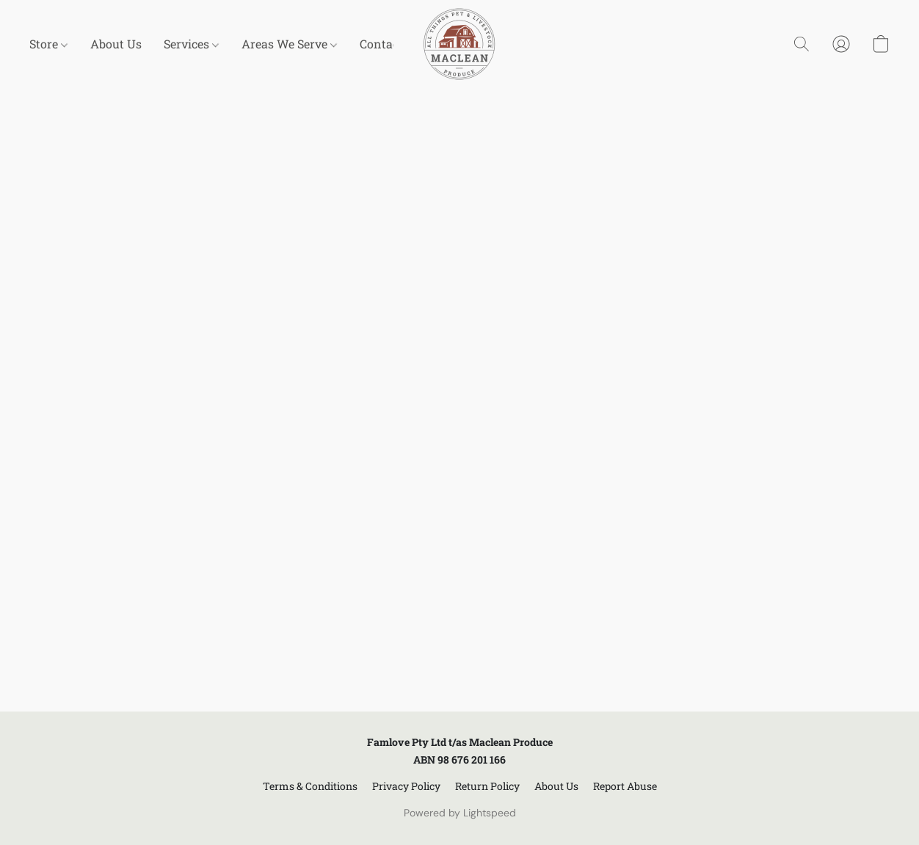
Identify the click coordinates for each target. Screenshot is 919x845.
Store (48, 43)
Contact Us (390, 43)
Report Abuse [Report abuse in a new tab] (625, 786)
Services (191, 43)
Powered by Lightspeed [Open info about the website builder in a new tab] (460, 812)
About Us (116, 43)
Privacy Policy (406, 786)
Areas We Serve (289, 43)
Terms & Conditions (310, 786)
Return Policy (487, 786)
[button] (459, 44)
